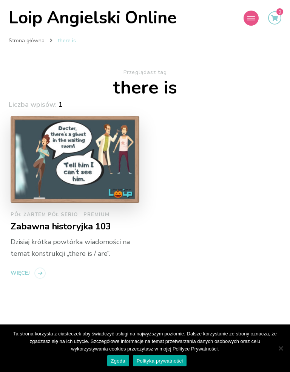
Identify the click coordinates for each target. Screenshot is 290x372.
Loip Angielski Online (93, 17)
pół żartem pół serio (44, 214)
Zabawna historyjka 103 (61, 226)
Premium (96, 214)
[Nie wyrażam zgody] (280, 348)
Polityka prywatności (160, 361)
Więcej (20, 273)
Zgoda (118, 361)
